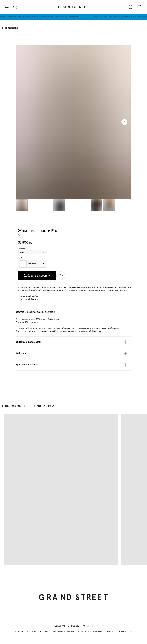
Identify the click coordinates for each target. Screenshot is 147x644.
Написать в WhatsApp (28, 296)
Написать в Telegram (28, 299)
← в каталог (10, 27)
